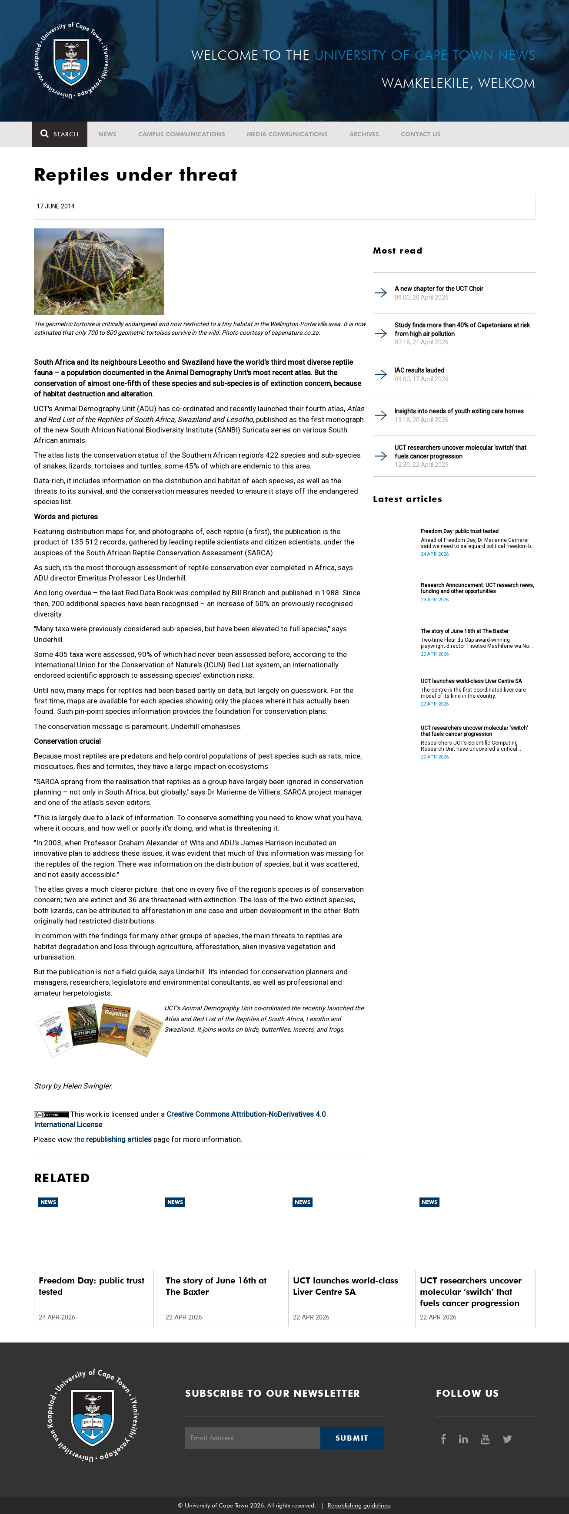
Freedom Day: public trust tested (460, 531)
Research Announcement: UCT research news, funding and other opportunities (477, 588)
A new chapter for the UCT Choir (439, 288)
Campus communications (183, 134)
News (109, 134)
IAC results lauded (419, 370)
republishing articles (119, 1139)
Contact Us (423, 134)
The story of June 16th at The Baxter (465, 631)
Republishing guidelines (359, 1505)
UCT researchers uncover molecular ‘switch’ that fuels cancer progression (460, 452)
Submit (352, 1438)
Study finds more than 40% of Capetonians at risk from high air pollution (462, 329)
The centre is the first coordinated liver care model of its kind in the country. (473, 693)
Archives (366, 134)
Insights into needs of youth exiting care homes (459, 411)
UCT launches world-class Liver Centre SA (471, 681)
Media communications (289, 134)
